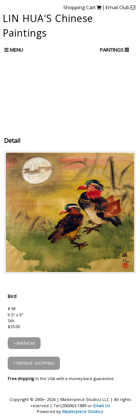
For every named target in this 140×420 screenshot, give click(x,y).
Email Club (120, 7)
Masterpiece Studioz (82, 411)
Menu (13, 50)
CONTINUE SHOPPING (33, 363)
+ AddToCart (24, 343)
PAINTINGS (112, 50)
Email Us (101, 405)
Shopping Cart (82, 7)
